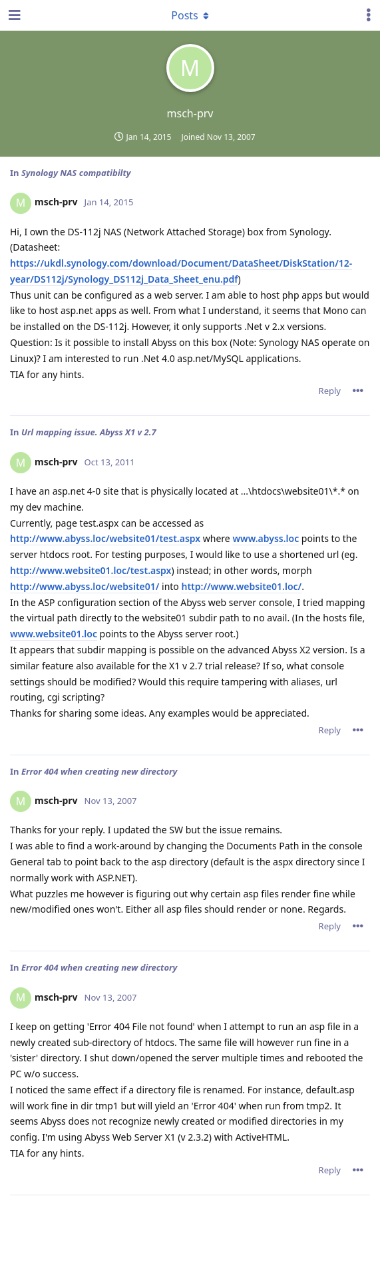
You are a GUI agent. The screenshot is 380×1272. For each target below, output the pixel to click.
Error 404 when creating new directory (99, 771)
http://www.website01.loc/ (241, 586)
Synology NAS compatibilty (76, 173)
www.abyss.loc (265, 538)
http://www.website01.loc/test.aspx (90, 570)
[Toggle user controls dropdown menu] (368, 15)
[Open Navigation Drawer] (13, 15)
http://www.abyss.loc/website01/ (84, 586)
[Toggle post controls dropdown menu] (358, 391)
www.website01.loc (53, 633)
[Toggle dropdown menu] (190, 15)
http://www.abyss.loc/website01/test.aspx (105, 538)
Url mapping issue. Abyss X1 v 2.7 (88, 432)
